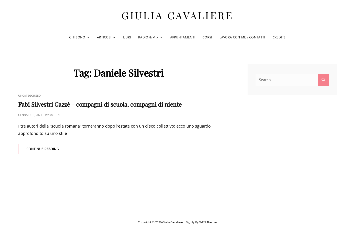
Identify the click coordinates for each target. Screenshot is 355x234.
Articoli (104, 37)
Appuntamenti (182, 37)
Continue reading (46, 150)
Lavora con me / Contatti (242, 37)
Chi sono (77, 37)
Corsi (207, 37)
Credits (279, 37)
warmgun (52, 115)
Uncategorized (29, 96)
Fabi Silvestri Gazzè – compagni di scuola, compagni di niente (100, 104)
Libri (127, 37)
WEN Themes (208, 222)
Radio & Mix (148, 37)
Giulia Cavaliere (177, 15)
